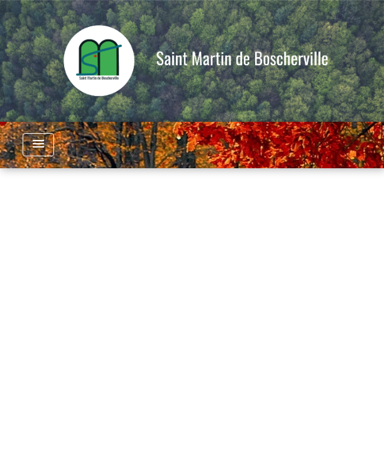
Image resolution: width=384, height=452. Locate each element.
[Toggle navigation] (38, 144)
